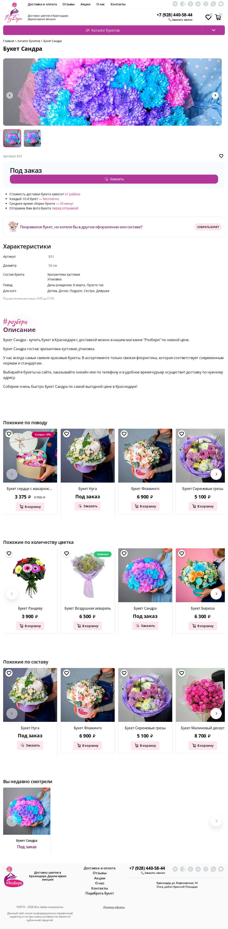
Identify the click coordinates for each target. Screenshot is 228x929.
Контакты (118, 4)
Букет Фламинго (145, 487)
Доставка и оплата (42, 4)
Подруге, (77, 290)
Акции (85, 4)
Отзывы (68, 4)
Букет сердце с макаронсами (31, 487)
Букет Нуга (87, 487)
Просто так (95, 284)
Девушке (103, 290)
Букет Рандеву (30, 607)
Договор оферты (114, 906)
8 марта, (80, 284)
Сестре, (90, 290)
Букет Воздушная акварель (88, 607)
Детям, (53, 290)
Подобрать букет (99, 892)
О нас (100, 4)
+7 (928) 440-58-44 (174, 14)
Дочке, (64, 290)
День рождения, (60, 284)
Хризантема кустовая (63, 273)
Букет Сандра (145, 607)
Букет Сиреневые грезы (145, 727)
